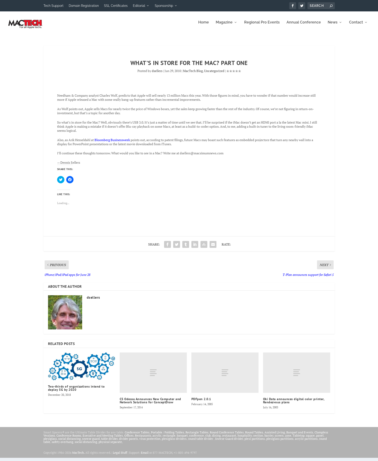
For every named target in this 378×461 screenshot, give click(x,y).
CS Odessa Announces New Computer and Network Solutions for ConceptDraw (150, 403)
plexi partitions (254, 442)
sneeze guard (91, 442)
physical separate (110, 445)
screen (279, 439)
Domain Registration (84, 6)
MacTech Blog (193, 74)
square (310, 439)
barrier (268, 439)
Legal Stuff (120, 456)
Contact (356, 26)
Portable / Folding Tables (167, 435)
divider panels (128, 442)
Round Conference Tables (227, 435)
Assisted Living (274, 435)
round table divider (201, 442)
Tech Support (53, 6)
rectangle (169, 439)
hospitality (245, 439)
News (332, 26)
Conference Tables (137, 435)
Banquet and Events (299, 435)
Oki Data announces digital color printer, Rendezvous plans (294, 403)
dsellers (157, 74)
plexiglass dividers (174, 442)
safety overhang (62, 445)
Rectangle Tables (196, 435)
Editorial (139, 6)
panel (320, 439)
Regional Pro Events (262, 26)
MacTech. (78, 456)
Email (145, 456)
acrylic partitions (306, 442)
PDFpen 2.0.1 (201, 402)
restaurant (229, 439)
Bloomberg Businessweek (112, 143)
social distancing (69, 442)
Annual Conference (304, 26)
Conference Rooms (68, 439)
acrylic (156, 439)
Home (203, 26)
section (258, 439)
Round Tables (254, 435)
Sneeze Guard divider (229, 442)
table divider (109, 442)
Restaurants (143, 439)
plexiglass (50, 442)
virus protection (149, 442)
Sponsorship (164, 6)
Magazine (224, 26)
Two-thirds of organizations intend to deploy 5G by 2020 (76, 391)
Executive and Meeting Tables (103, 439)
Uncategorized (214, 74)
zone (288, 439)
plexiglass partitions (280, 442)
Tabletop (298, 439)
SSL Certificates (116, 6)
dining (216, 439)
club (208, 439)
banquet (182, 439)
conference (196, 439)
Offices (129, 439)
